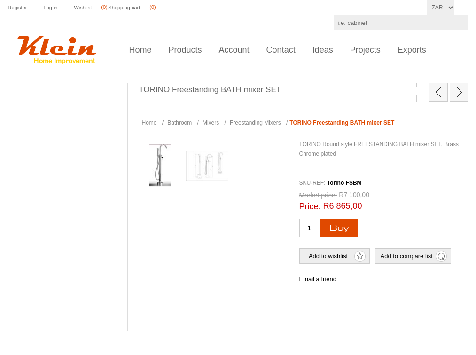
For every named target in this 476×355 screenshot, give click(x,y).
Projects (365, 50)
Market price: (318, 195)
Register (17, 7)
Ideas (322, 50)
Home (140, 50)
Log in (50, 7)
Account (234, 50)
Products (185, 50)
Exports (412, 50)
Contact (281, 50)
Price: (310, 206)
